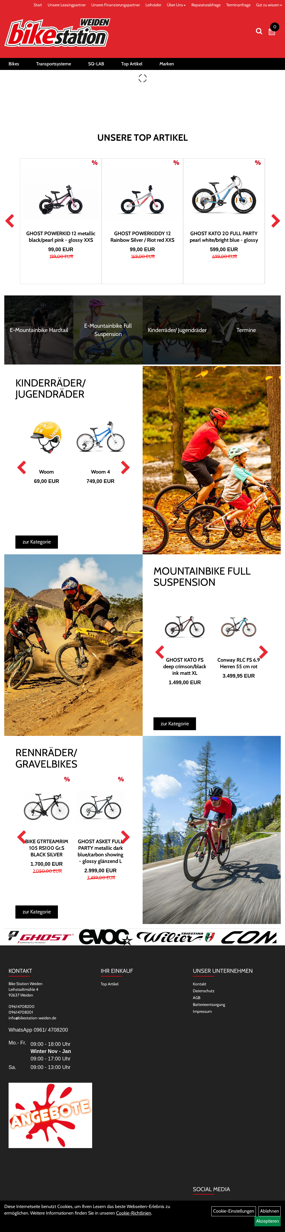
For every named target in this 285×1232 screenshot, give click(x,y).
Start (38, 4)
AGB (196, 997)
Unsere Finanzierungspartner (115, 4)
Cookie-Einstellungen (233, 1211)
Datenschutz (204, 990)
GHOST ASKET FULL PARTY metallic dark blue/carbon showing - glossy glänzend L (100, 851)
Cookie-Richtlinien (133, 1213)
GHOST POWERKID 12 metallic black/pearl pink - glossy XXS (60, 236)
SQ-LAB (96, 64)
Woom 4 (100, 472)
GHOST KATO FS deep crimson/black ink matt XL (184, 666)
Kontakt (199, 984)
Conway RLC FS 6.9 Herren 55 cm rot (238, 663)
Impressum (202, 1011)
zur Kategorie (37, 542)
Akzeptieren (267, 1221)
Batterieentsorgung (209, 1004)
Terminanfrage (238, 4)
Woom (46, 472)
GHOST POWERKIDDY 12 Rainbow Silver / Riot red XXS (142, 236)
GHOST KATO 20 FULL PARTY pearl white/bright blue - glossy (224, 236)
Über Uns (176, 4)
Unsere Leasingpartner (67, 4)
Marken (166, 64)
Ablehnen (269, 1211)
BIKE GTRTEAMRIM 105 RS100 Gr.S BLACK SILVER (46, 848)
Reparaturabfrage (206, 4)
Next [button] (275, 221)
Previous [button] (9, 221)
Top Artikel (131, 64)
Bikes (14, 64)
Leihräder (153, 4)
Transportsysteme (53, 64)
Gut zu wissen (269, 4)
